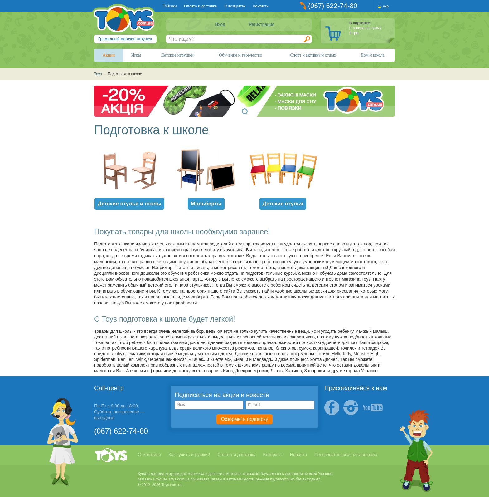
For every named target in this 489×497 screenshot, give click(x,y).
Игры (136, 55)
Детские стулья (283, 204)
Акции (109, 55)
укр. (386, 6)
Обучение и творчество (240, 55)
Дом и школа (373, 55)
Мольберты (206, 204)
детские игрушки (165, 473)
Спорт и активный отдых (313, 55)
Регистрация (261, 24)
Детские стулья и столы (129, 204)
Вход (220, 24)
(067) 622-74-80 (332, 6)
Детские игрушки (177, 55)
